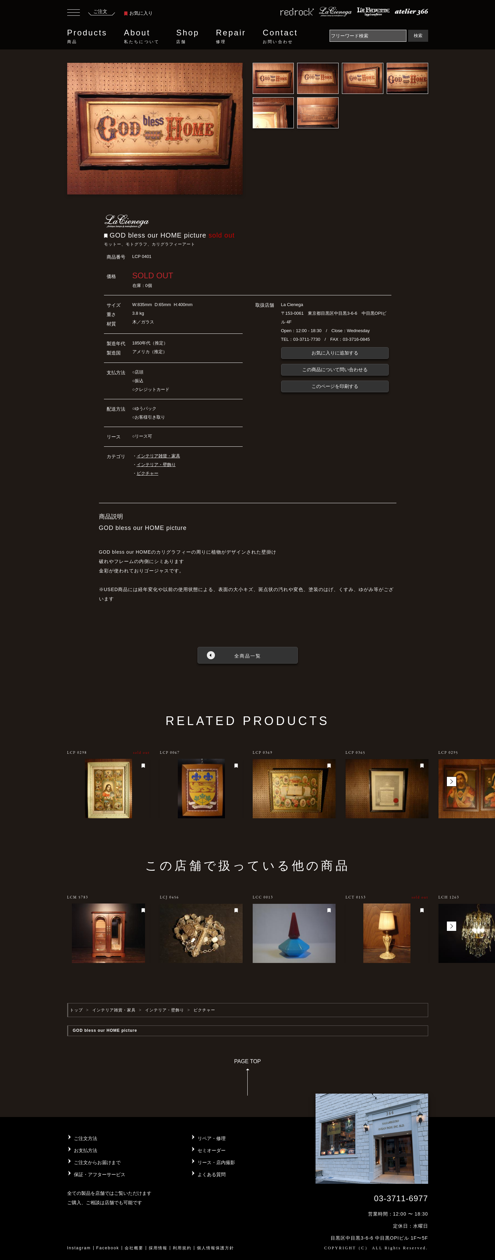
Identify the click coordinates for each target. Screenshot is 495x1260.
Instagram (79, 1248)
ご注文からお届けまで (97, 1162)
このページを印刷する (335, 386)
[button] (452, 782)
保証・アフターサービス (99, 1174)
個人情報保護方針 (215, 1248)
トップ (76, 1010)
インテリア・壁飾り (156, 464)
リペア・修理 (212, 1138)
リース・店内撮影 (216, 1162)
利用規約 (182, 1248)
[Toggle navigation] (73, 13)
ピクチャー (147, 473)
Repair (231, 36)
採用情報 (158, 1248)
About (141, 36)
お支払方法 (85, 1150)
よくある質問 (212, 1174)
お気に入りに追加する (335, 353)
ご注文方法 (85, 1138)
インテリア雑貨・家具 (158, 455)
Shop (187, 36)
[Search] (368, 36)
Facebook (107, 1248)
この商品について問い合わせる (335, 369)
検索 (418, 35)
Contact (280, 36)
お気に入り (138, 13)
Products (87, 36)
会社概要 (134, 1248)
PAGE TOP (247, 1079)
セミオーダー (212, 1150)
